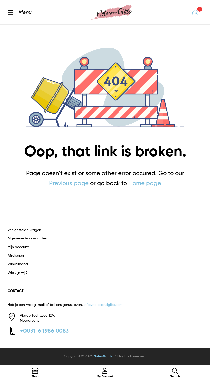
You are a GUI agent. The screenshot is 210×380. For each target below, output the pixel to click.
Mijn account (18, 246)
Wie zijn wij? (18, 272)
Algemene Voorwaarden (27, 238)
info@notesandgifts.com (103, 304)
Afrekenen (16, 255)
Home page (144, 183)
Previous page (69, 183)
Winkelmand (18, 264)
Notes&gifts (103, 356)
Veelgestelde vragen (24, 230)
